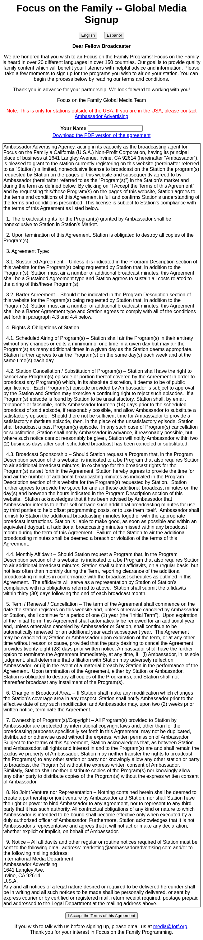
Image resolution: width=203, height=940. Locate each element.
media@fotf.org (170, 926)
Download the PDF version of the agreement (102, 135)
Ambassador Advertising (101, 116)
